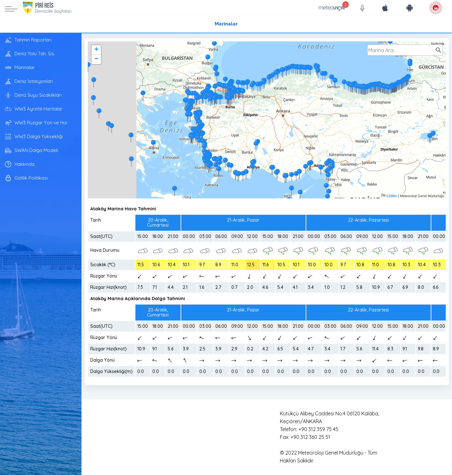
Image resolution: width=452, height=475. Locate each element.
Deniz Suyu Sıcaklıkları (33, 95)
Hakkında (19, 164)
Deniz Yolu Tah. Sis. (30, 54)
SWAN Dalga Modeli (31, 150)
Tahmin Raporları (28, 40)
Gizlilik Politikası (26, 178)
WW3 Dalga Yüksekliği (34, 136)
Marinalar (226, 24)
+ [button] (96, 50)
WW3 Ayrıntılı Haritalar (33, 109)
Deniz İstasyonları (29, 81)
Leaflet (392, 196)
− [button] (96, 59)
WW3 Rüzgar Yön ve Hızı (36, 123)
